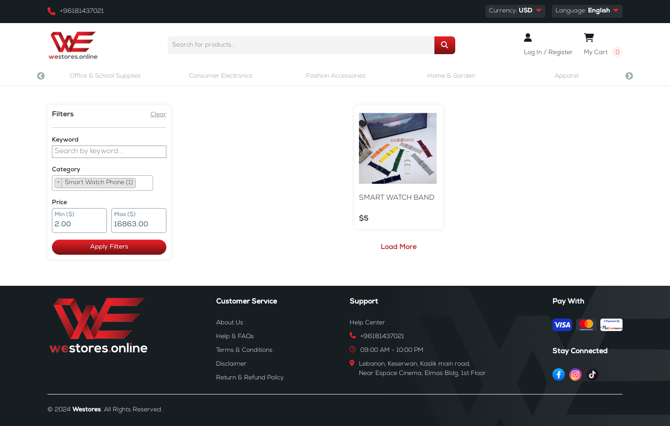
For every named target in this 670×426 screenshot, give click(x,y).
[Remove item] (58, 183)
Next (629, 76)
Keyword (65, 140)
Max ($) (118, 215)
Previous (40, 76)
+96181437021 (82, 11)
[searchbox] (140, 184)
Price (59, 203)
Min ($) (65, 215)
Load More (392, 247)
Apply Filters (102, 247)
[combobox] (102, 183)
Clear (145, 115)
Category (66, 170)
